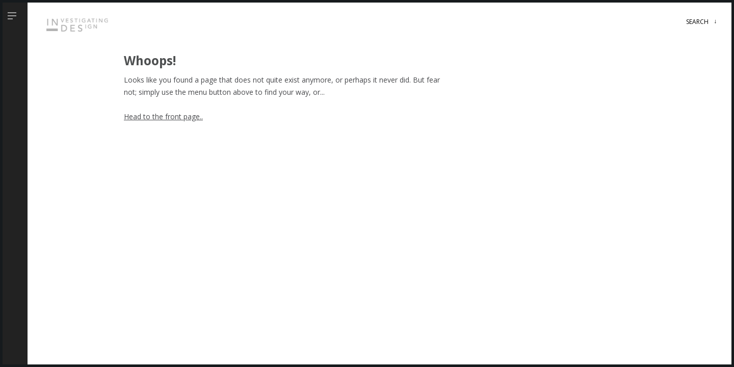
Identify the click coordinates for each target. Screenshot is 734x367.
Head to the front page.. (163, 116)
